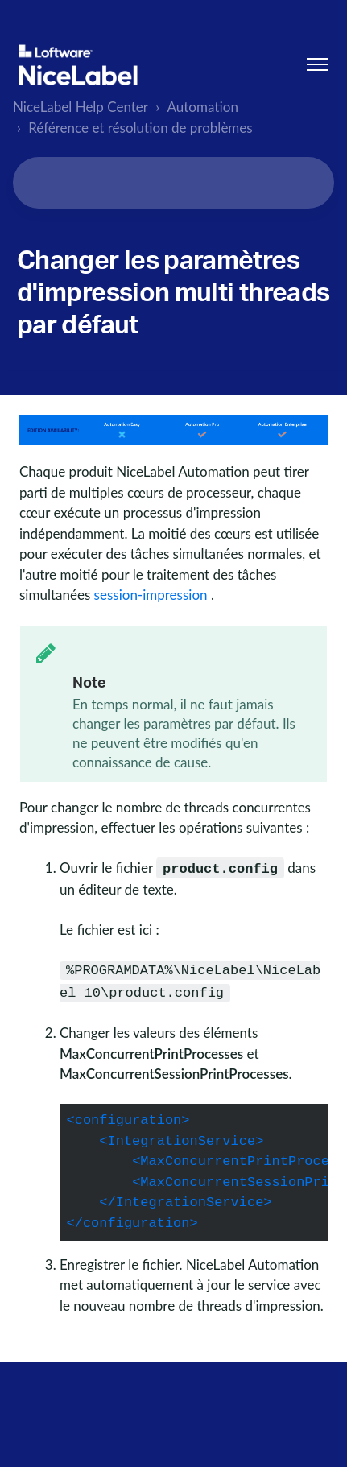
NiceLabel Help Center (80, 106)
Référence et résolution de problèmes (140, 127)
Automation (202, 106)
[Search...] (173, 183)
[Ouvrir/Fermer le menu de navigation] (317, 64)
